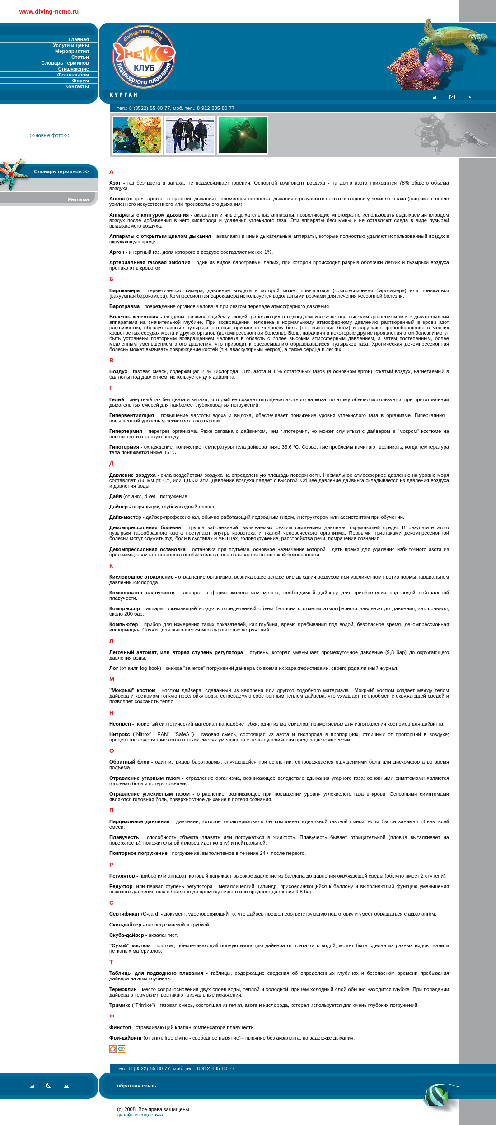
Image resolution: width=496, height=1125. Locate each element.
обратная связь (136, 1085)
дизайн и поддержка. (141, 1114)
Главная (79, 39)
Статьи (80, 57)
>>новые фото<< (49, 135)
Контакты (77, 86)
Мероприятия (72, 51)
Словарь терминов (65, 63)
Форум (80, 80)
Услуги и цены (71, 45)
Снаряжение (73, 68)
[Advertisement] (49, 262)
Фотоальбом (73, 74)
